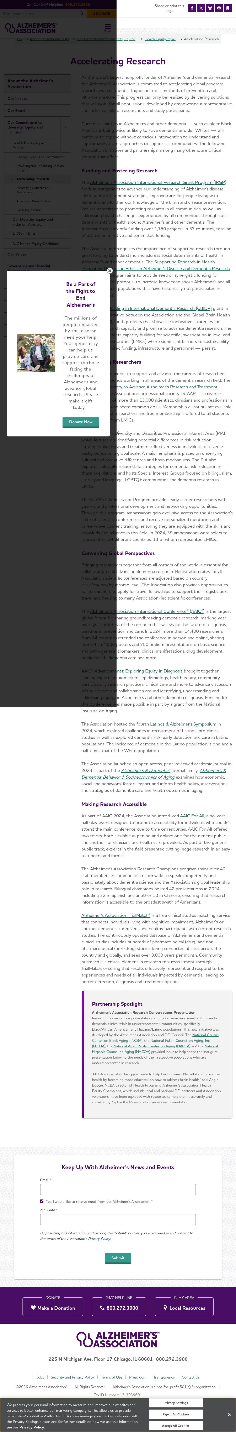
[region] (118, 1415)
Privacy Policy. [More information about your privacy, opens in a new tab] (32, 1427)
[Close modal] (217, 663)
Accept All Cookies (175, 1426)
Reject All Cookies (175, 1414)
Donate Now (164, 754)
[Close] (229, 1414)
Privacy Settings (175, 1403)
